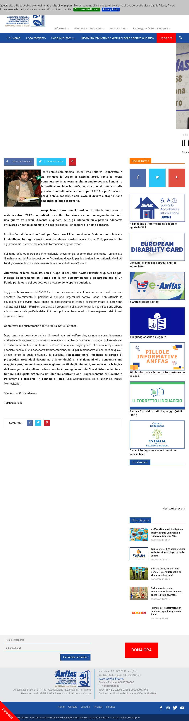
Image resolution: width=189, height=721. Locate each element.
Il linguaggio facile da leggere (148, 337)
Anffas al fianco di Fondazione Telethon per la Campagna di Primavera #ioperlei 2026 (167, 532)
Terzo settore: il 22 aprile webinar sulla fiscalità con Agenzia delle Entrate (168, 552)
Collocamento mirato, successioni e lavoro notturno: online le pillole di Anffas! (166, 591)
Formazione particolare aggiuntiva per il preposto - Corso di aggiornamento (166, 494)
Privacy (98, 706)
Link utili (85, 706)
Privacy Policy (111, 9)
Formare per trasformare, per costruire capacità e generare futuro (166, 611)
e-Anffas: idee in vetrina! (144, 301)
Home (61, 706)
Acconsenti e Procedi (87, 9)
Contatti (72, 706)
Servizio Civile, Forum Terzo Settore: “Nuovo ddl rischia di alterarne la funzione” (166, 572)
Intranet (110, 706)
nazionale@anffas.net (111, 678)
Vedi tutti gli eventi (174, 508)
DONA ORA (141, 650)
